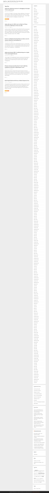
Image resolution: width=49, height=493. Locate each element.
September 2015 (36, 229)
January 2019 (36, 164)
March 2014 (35, 253)
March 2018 (35, 180)
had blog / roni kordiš (37, 460)
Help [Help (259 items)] (36, 473)
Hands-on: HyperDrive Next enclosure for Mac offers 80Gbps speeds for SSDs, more (39, 422)
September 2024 (36, 59)
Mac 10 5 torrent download (38, 395)
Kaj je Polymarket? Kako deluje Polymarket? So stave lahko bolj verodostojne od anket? (38, 440)
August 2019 (36, 153)
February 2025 (36, 51)
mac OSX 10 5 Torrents (37, 390)
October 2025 (36, 38)
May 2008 (35, 366)
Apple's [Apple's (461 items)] (39, 470)
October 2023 (36, 77)
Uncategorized (36, 22)
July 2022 (35, 101)
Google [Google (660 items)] (35, 473)
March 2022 (35, 108)
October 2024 (36, 58)
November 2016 (36, 206)
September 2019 (36, 151)
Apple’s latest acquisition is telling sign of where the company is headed (39, 426)
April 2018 (35, 179)
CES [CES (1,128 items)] (34, 471)
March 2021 (35, 127)
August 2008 (36, 361)
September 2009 (36, 340)
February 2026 (36, 32)
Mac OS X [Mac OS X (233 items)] (37, 478)
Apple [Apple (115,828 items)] (36, 470)
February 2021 (36, 129)
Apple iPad (35, 11)
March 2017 (35, 200)
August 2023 (36, 80)
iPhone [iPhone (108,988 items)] (42, 473)
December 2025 (36, 35)
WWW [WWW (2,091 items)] (40, 482)
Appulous (35, 16)
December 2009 (36, 335)
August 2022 (36, 100)
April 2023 (35, 87)
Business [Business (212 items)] (43, 470)
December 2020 (36, 132)
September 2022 (36, 98)
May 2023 (35, 85)
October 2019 (36, 150)
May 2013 (35, 269)
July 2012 (35, 285)
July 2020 (35, 140)
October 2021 (36, 116)
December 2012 (36, 277)
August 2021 (36, 119)
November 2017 (36, 187)
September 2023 (36, 79)
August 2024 (36, 61)
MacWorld (35, 21)
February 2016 (36, 221)
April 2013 (35, 271)
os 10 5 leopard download (37, 393)
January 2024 (36, 72)
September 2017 (36, 190)
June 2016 (35, 214)
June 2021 (35, 122)
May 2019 (35, 158)
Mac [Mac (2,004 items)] (36, 476)
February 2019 (36, 163)
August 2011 (35, 303)
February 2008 (36, 371)
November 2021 (36, 114)
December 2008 (36, 355)
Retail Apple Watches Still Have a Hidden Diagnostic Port (17, 80)
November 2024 (36, 56)
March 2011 (35, 311)
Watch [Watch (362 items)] (34, 482)
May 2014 (35, 250)
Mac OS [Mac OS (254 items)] (41, 476)
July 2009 (35, 343)
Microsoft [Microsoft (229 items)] (39, 478)
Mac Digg (35, 19)
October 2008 (36, 358)
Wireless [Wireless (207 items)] (38, 482)
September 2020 (36, 137)
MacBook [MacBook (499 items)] (38, 476)
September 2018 (36, 171)
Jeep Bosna (35, 454)
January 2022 (36, 111)
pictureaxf (35, 400)
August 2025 (36, 42)
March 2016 (35, 219)
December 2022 (36, 93)
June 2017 (35, 195)
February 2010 (36, 332)
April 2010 (35, 329)
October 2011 (36, 300)
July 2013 (35, 266)
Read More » (7, 19)
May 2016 (35, 216)
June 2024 (35, 64)
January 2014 (36, 256)
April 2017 (35, 198)
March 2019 (35, 161)
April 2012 (35, 290)
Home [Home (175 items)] (37, 473)
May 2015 (35, 235)
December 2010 (36, 316)
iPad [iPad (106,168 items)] (39, 473)
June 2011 (35, 306)
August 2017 (35, 192)
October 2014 (36, 242)
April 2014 (35, 251)
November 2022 (36, 95)
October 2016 (36, 208)
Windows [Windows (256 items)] (36, 482)
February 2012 (36, 293)
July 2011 (35, 305)
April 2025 (35, 48)
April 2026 (35, 29)
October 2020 (36, 135)
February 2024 (36, 71)
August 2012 (36, 284)
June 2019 (35, 156)
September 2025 (36, 40)
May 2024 (35, 66)
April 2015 (35, 237)
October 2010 (36, 319)
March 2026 (35, 30)
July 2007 (35, 382)
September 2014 (36, 243)
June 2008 (35, 364)
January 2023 (36, 92)
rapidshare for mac (36, 398)
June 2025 (35, 45)
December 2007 (36, 374)
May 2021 (35, 124)
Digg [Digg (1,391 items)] (40, 471)
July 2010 (35, 324)
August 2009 (36, 342)
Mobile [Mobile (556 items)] (41, 478)
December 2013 (36, 258)
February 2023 (36, 90)
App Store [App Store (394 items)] (41, 470)
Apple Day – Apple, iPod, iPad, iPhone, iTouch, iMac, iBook (13, 1)
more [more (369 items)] (42, 478)
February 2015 (36, 240)
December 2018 (36, 166)
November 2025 (36, 37)
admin (12, 11)
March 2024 (35, 69)
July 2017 (35, 193)
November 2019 (36, 148)
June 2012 (35, 287)
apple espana (36, 403)
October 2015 (36, 227)
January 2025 (36, 53)
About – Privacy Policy (37, 488)
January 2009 (36, 353)
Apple (6, 35)
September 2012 (36, 282)
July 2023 (35, 82)
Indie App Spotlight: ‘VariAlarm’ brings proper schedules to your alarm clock (38, 418)
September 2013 (36, 263)
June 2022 (35, 103)
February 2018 (36, 182)
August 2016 (36, 211)
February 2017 (36, 201)
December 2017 (36, 185)
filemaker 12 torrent (37, 392)
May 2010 (35, 327)
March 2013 (35, 272)
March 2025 (35, 50)
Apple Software (36, 13)
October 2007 (36, 377)
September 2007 (36, 379)
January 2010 (36, 334)
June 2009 (35, 345)
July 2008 (35, 363)
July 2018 (35, 174)
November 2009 (36, 337)
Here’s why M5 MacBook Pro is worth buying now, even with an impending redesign (38, 410)
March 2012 (35, 292)
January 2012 (36, 295)
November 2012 (36, 279)
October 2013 (36, 261)
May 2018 (35, 177)
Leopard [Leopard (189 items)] (35, 476)
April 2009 (35, 348)
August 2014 (36, 245)
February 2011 (36, 313)
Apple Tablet (36, 14)
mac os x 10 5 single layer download (39, 401)
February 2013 (36, 274)
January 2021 (36, 130)
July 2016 (35, 213)
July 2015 (35, 232)
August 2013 (36, 264)
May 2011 (35, 308)
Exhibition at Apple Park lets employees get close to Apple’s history (38, 414)
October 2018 (36, 169)
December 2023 (36, 74)
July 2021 (35, 121)
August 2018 (36, 172)
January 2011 (36, 314)
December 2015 (36, 224)
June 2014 (35, 248)
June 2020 (35, 142)
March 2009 (35, 350)
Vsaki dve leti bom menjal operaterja (39, 442)
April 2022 (35, 106)
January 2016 (36, 222)
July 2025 (35, 43)
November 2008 (36, 356)
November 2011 (36, 298)
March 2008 (35, 369)
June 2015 (35, 234)
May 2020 (35, 143)
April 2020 (35, 145)
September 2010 (36, 321)
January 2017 (36, 203)
